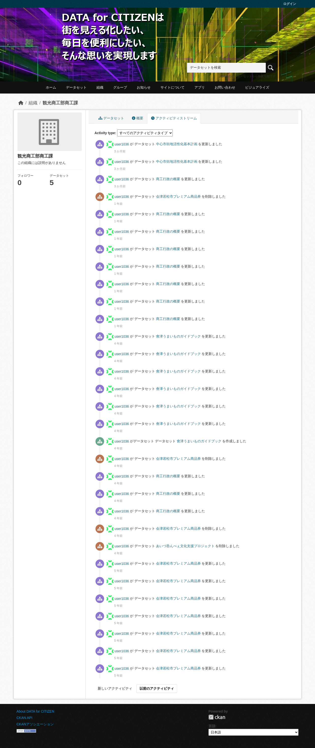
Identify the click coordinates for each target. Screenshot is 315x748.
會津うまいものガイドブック (179, 336)
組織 (99, 87)
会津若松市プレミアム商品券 (179, 197)
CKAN (216, 717)
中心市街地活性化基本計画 (177, 144)
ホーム (51, 87)
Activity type (104, 133)
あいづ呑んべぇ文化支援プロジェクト (186, 546)
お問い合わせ (225, 87)
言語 (211, 726)
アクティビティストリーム (174, 118)
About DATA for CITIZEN (35, 711)
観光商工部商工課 (60, 102)
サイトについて (172, 87)
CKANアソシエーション (35, 724)
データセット (76, 87)
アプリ (199, 87)
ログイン (289, 4)
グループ (120, 87)
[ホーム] (20, 102)
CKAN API (24, 718)
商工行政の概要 (168, 179)
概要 (137, 118)
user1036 (122, 144)
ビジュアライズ (257, 87)
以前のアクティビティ (157, 688)
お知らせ (144, 87)
